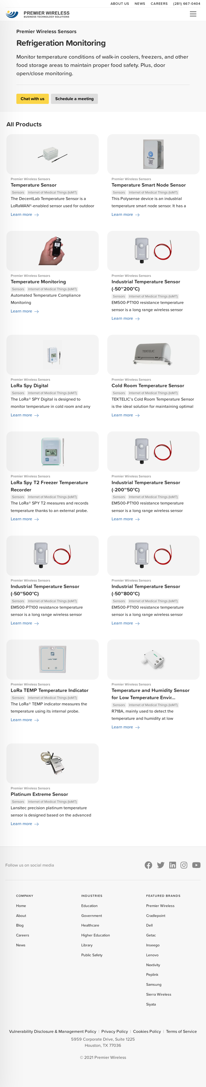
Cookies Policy (147, 1031)
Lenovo (152, 955)
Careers (159, 3)
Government (91, 915)
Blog (20, 925)
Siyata (151, 1004)
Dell (149, 925)
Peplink (152, 974)
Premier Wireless (160, 905)
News (140, 3)
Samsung (153, 984)
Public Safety (91, 955)
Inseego (153, 945)
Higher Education (95, 935)
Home (21, 905)
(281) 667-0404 (187, 3)
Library (87, 945)
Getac (151, 935)
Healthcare (90, 925)
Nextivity (153, 965)
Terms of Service (181, 1031)
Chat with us (33, 99)
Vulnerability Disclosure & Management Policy (52, 1031)
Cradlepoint (155, 915)
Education (89, 905)
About (21, 915)
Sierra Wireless (158, 994)
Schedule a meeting (74, 99)
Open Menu (193, 14)
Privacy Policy (114, 1031)
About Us (120, 3)
